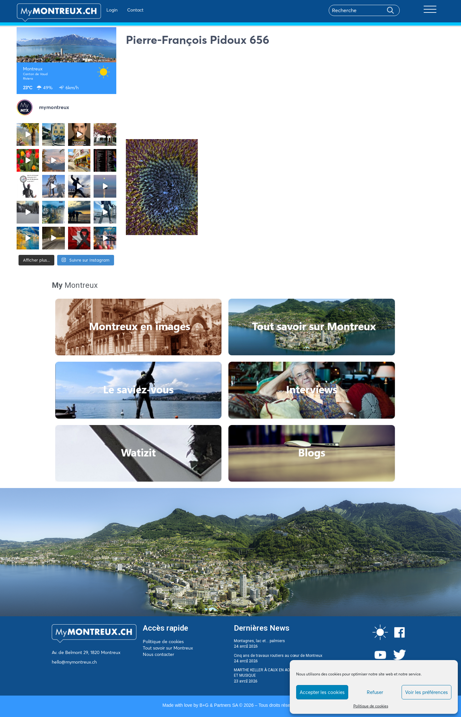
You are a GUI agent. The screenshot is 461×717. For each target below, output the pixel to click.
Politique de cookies (370, 706)
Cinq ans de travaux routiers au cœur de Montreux (278, 655)
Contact (118, 10)
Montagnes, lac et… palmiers (259, 641)
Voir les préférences (426, 692)
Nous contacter (158, 654)
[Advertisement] (285, 94)
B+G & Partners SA (218, 705)
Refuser (375, 692)
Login (94, 10)
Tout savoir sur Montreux (168, 648)
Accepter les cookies (322, 692)
